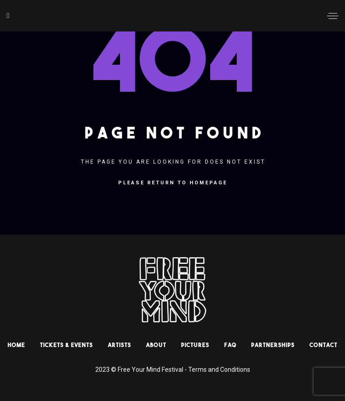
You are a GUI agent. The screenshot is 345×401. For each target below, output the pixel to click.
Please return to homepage (172, 183)
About (156, 344)
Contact (323, 344)
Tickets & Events (66, 344)
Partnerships (273, 344)
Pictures (195, 344)
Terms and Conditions (219, 369)
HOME (16, 344)
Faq (230, 344)
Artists (119, 344)
